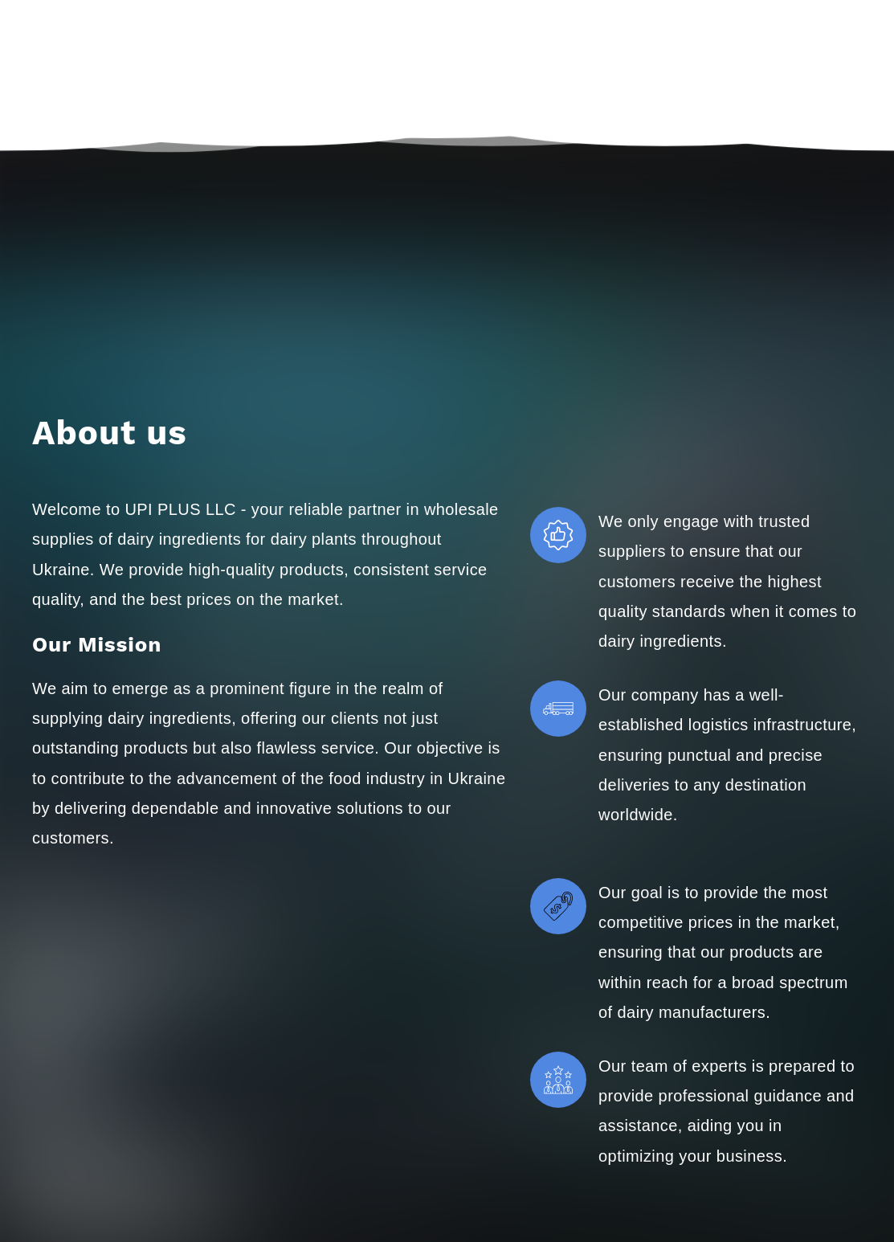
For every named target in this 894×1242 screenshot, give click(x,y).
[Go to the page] (82, 66)
